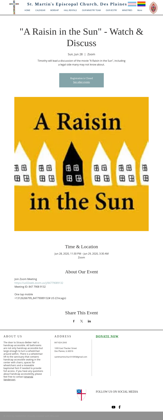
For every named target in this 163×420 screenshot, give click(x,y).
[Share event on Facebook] (73, 321)
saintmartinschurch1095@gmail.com (70, 356)
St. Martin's (41, 4)
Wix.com (54, 415)
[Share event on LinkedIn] (89, 321)
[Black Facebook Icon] (119, 407)
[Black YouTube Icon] (113, 407)
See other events (81, 82)
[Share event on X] (81, 321)
